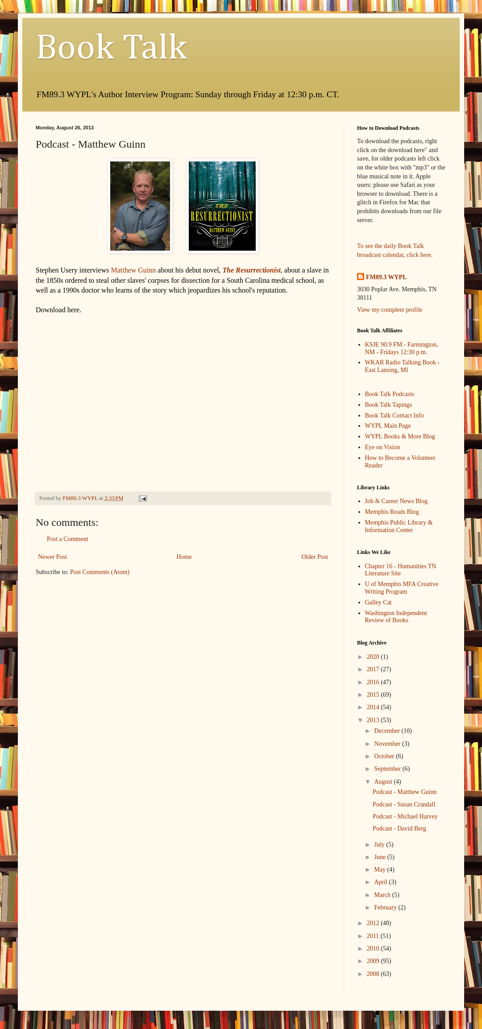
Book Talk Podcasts (390, 394)
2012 (374, 923)
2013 (374, 720)
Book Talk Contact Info (394, 415)
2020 (374, 656)
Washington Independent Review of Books (396, 617)
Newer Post (52, 557)
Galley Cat (378, 602)
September (388, 768)
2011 (374, 936)
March (383, 895)
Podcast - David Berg (399, 828)
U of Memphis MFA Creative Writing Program (402, 588)
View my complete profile (390, 309)
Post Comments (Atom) (99, 572)
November (388, 743)
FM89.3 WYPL (386, 277)
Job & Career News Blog (396, 501)
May (380, 869)
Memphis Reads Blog (392, 511)
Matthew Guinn (133, 270)
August (384, 781)
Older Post (315, 557)
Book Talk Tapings (388, 404)
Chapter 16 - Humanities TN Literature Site (400, 570)
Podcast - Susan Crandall (404, 804)
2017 (374, 669)
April (381, 882)
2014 (374, 707)
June (380, 857)
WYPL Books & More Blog (400, 436)
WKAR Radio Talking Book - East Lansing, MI (402, 366)
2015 (374, 694)
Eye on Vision (382, 447)
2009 (374, 961)
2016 (374, 682)
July (380, 844)
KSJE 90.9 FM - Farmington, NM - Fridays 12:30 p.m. (401, 348)
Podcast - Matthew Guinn (404, 792)
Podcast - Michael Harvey (405, 816)
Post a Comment (67, 539)
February (386, 907)
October (385, 756)
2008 (374, 974)
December (387, 730)
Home (184, 557)
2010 (374, 948)
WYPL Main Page (388, 425)
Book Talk (111, 48)
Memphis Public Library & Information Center (399, 526)
